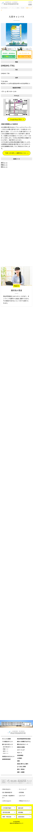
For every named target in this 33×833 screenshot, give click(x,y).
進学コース (4, 163)
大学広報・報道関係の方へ (8, 798)
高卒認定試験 (6, 813)
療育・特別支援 (7, 818)
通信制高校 (21, 818)
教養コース (4, 165)
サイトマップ (22, 790)
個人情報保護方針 (7, 793)
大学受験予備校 (7, 809)
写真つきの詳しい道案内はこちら (15, 153)
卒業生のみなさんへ (24, 802)
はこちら (8, 56)
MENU (30, 4)
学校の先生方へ (6, 790)
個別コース (4, 167)
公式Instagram (6, 802)
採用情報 (21, 793)
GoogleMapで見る (16, 120)
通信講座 (20, 813)
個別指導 (20, 809)
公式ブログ (22, 797)
